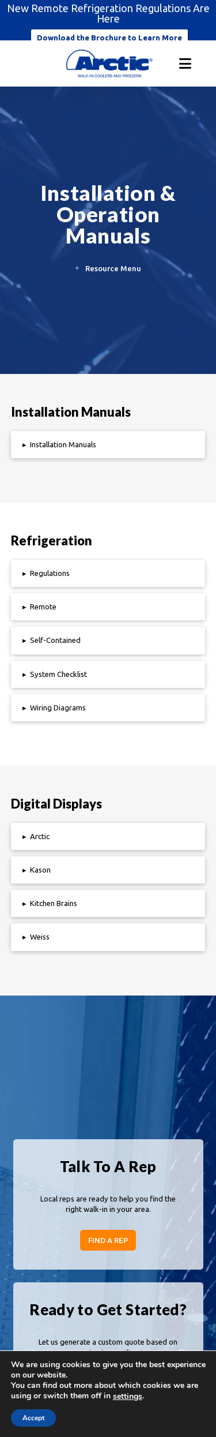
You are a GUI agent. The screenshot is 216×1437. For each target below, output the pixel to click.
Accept (33, 1418)
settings (127, 1396)
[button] (185, 63)
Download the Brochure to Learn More (109, 37)
